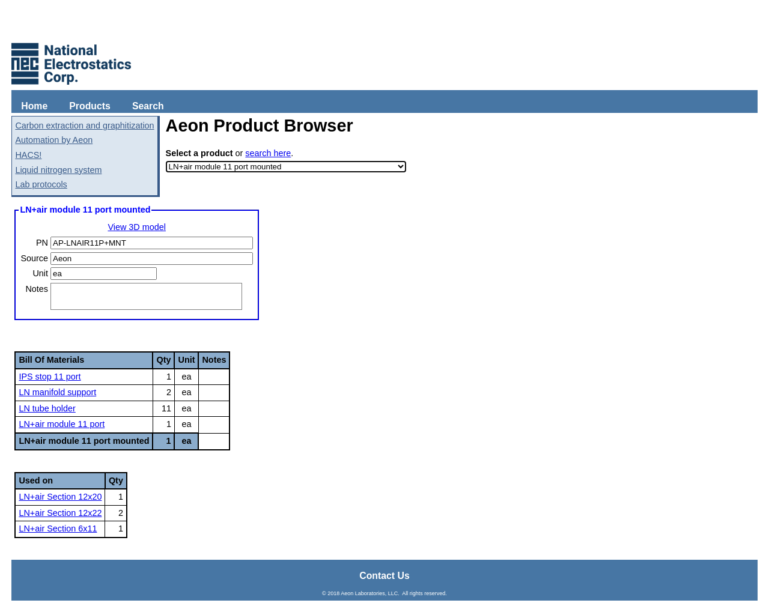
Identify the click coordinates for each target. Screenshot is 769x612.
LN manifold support (57, 392)
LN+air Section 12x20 (60, 496)
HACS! (28, 155)
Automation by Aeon (54, 140)
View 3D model (137, 227)
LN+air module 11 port (62, 424)
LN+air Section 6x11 (58, 528)
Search (148, 106)
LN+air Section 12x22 (60, 513)
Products (90, 106)
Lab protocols (41, 184)
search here (268, 153)
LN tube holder (47, 408)
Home (34, 106)
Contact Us (384, 576)
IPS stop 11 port (50, 376)
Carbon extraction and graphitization (84, 125)
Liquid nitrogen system (58, 170)
